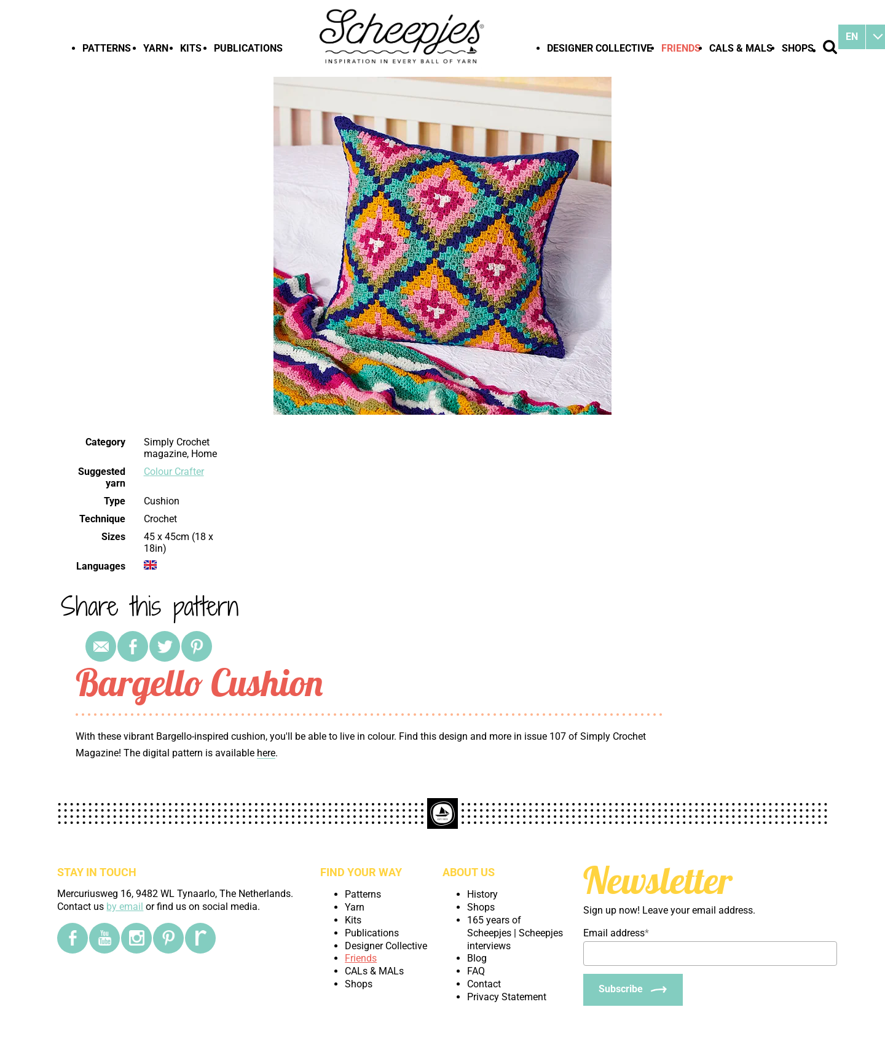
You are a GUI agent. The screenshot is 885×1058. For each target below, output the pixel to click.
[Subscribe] (633, 990)
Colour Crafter (174, 471)
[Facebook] (72, 938)
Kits (191, 48)
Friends (681, 48)
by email (124, 906)
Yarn (155, 48)
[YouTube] (104, 938)
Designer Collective (599, 48)
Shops (798, 48)
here (266, 753)
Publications (248, 48)
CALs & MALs (741, 48)
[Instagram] (136, 938)
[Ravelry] (200, 938)
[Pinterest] (168, 938)
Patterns (106, 48)
